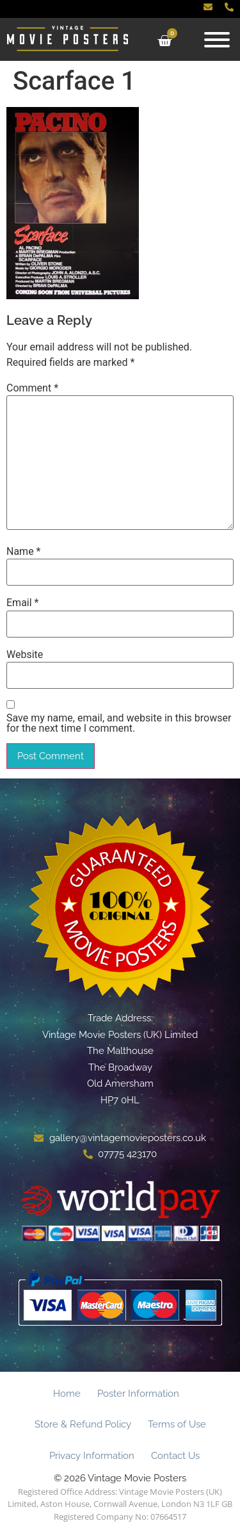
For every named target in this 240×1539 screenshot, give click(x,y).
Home (67, 1393)
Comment (32, 388)
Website (24, 655)
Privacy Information (91, 1455)
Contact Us (175, 1455)
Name (23, 552)
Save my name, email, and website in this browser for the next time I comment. (118, 723)
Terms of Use (177, 1424)
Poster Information (138, 1393)
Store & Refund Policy (83, 1424)
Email (22, 603)
